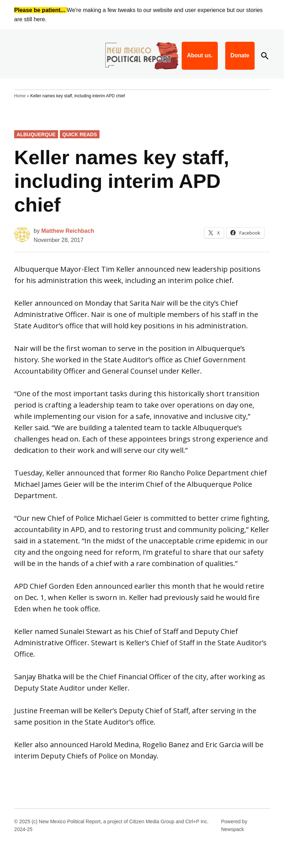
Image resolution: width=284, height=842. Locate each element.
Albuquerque (36, 134)
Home (19, 95)
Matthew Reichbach (67, 231)
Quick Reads (79, 134)
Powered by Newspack (234, 825)
